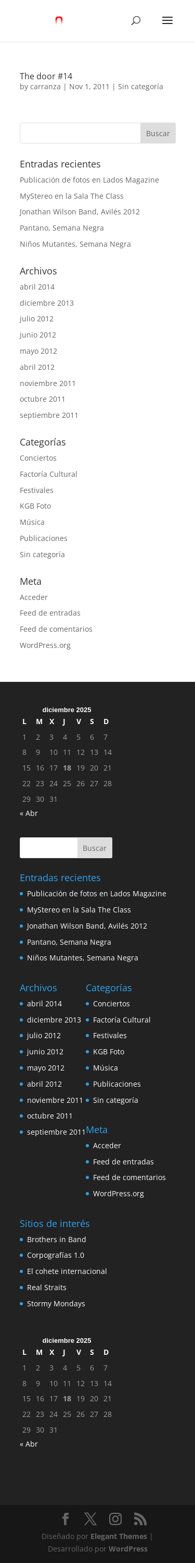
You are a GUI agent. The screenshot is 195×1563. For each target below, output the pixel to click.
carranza (45, 86)
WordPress (128, 1549)
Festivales (37, 490)
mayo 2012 (38, 351)
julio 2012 (37, 318)
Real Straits (47, 1287)
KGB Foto (35, 506)
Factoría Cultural (48, 474)
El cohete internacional (67, 1271)
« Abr (29, 813)
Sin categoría (140, 86)
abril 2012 (37, 367)
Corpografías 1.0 (55, 1255)
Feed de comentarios (56, 629)
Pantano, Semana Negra (62, 228)
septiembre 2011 (49, 415)
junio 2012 (38, 335)
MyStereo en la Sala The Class (72, 196)
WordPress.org (45, 645)
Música (32, 522)
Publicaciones (44, 538)
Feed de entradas (50, 613)
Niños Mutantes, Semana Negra (75, 244)
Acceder (34, 597)
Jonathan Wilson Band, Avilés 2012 (80, 212)
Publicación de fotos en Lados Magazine (89, 180)
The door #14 (46, 76)
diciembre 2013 (47, 303)
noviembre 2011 (48, 383)
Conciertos (38, 458)
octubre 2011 (43, 399)
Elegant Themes (118, 1536)
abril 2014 (37, 287)
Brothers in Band (56, 1239)
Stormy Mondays (56, 1303)
